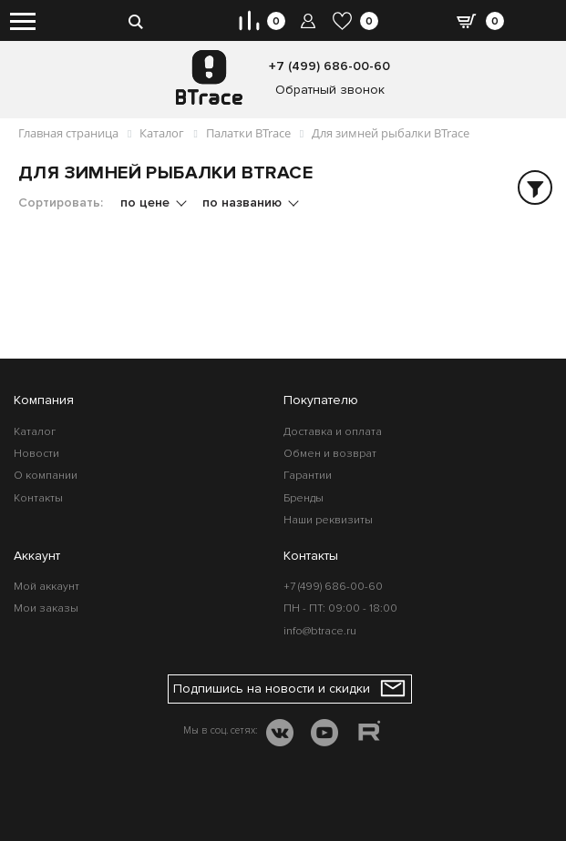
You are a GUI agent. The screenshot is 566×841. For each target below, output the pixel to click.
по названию (243, 202)
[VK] (279, 734)
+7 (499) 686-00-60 (329, 66)
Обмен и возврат (329, 454)
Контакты (38, 498)
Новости (36, 454)
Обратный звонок (330, 89)
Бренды (303, 498)
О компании (45, 475)
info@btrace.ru (319, 631)
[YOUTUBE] (324, 734)
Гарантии (307, 475)
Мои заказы (46, 608)
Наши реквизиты (328, 520)
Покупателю (320, 400)
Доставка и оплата (332, 432)
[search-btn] (136, 20)
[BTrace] (209, 77)
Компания (44, 400)
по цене (146, 202)
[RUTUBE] (369, 733)
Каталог (35, 432)
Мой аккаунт (46, 586)
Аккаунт (37, 555)
